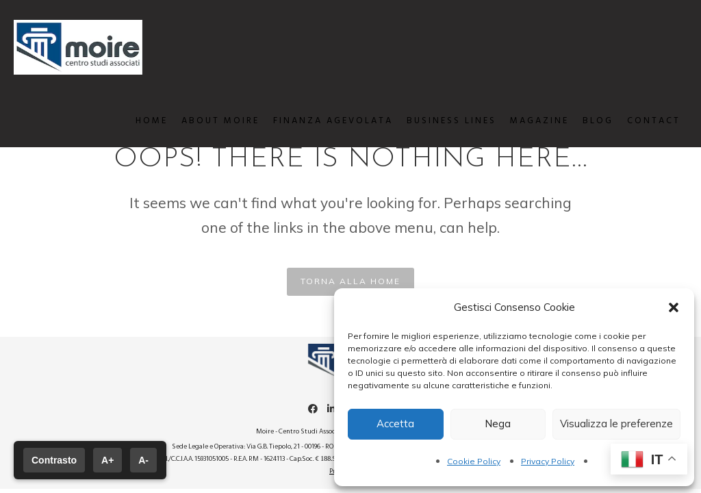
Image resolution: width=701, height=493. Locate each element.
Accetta (395, 423)
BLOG (591, 121)
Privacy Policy (547, 461)
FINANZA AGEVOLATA (326, 121)
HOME (145, 121)
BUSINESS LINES (444, 121)
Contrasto (54, 460)
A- (143, 460)
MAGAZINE (532, 121)
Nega (498, 423)
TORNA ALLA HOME (350, 281)
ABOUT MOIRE (214, 121)
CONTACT (647, 121)
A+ (107, 460)
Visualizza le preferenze (616, 423)
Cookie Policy (473, 461)
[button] (673, 307)
